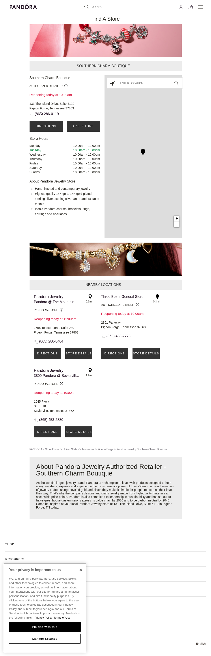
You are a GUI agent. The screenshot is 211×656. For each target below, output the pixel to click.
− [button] (177, 224)
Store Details (79, 353)
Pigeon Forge (105, 449)
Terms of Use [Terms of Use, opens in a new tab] (62, 617)
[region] (45, 607)
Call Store (83, 126)
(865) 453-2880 (51, 420)
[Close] (81, 570)
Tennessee (88, 449)
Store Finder (52, 449)
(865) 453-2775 (118, 336)
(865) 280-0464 (51, 341)
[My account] (181, 7)
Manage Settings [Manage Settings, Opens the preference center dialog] (44, 638)
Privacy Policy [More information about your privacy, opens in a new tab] (43, 617)
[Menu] (200, 7)
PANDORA (36, 449)
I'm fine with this (45, 626)
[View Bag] (191, 7)
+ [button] (177, 218)
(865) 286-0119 (47, 114)
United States (71, 449)
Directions (46, 126)
